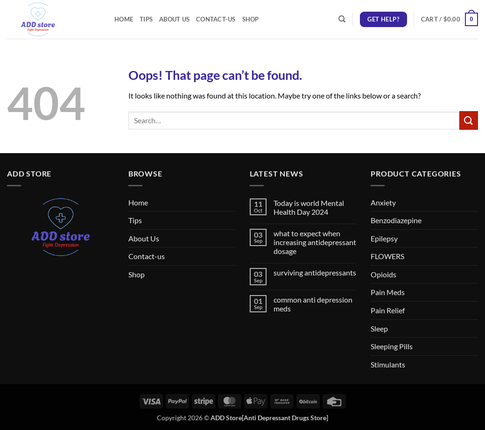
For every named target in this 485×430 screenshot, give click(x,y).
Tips (146, 19)
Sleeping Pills (392, 346)
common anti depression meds (313, 304)
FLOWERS (387, 256)
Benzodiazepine (396, 220)
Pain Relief (388, 310)
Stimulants (388, 364)
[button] (449, 20)
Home (123, 19)
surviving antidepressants (315, 272)
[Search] (341, 19)
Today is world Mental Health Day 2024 (309, 207)
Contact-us (216, 19)
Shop (250, 19)
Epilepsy (384, 238)
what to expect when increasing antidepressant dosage (315, 242)
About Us (174, 19)
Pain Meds (388, 292)
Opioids (383, 274)
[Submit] (468, 120)
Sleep (379, 328)
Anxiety (383, 202)
